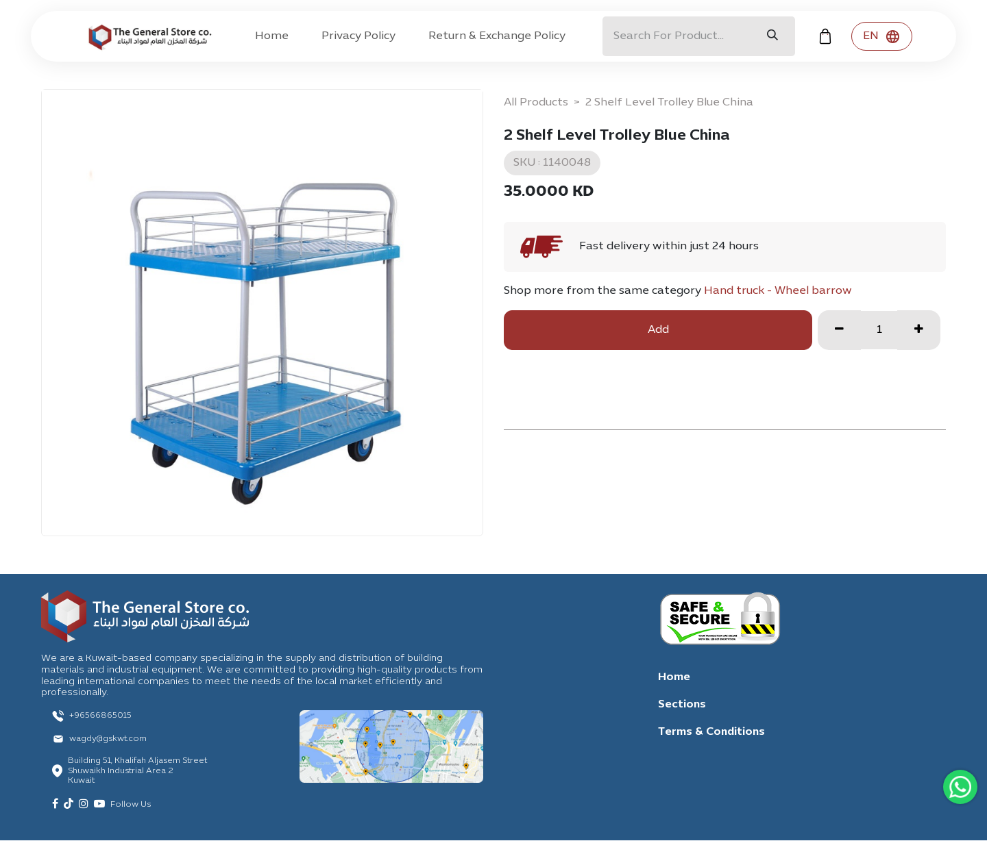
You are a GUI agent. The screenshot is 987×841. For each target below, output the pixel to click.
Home (674, 677)
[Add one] (918, 330)
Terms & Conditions (711, 732)
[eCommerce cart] (825, 36)
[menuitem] (272, 36)
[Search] (772, 36)
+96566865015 (100, 715)
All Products (536, 103)
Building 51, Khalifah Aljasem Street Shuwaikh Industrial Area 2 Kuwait (137, 771)
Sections (682, 705)
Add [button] (658, 330)
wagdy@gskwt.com (108, 739)
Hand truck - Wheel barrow (778, 291)
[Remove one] (839, 330)
